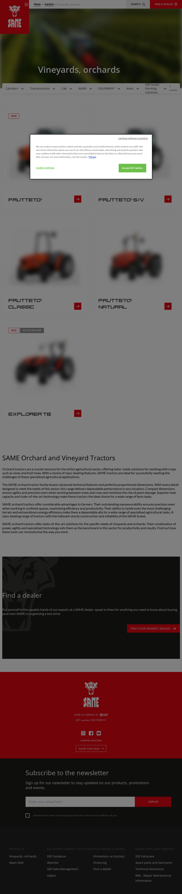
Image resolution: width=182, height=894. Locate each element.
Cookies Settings (45, 212)
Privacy (92, 201)
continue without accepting (133, 183)
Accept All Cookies (132, 212)
